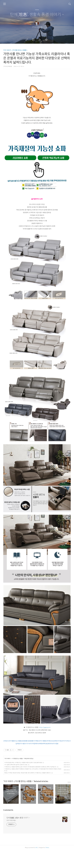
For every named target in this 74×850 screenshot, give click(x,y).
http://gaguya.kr (45, 727)
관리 (46, 40)
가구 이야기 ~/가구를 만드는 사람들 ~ (15, 50)
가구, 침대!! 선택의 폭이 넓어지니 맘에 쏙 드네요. (16, 764)
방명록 (33, 40)
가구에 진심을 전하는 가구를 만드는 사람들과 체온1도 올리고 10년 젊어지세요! (23, 762)
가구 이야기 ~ (8, 758)
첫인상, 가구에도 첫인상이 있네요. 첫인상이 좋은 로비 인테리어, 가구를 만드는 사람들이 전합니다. (27, 773)
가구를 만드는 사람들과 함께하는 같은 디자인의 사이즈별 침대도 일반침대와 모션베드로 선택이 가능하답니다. (30, 767)
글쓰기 (27, 40)
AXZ (37, 847)
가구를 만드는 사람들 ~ (18, 758)
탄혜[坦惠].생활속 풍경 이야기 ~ (37, 14)
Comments (8, 810)
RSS (40, 40)
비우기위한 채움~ (11, 820)
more (69, 782)
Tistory (47, 847)
